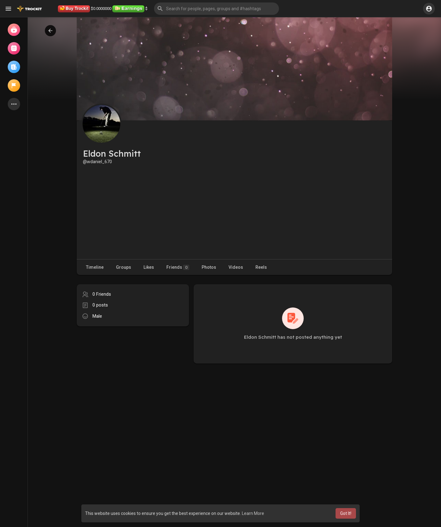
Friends (177, 267)
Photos (209, 267)
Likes (148, 267)
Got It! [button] (345, 513)
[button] (216, 8)
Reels (261, 267)
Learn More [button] (253, 513)
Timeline (95, 267)
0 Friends (101, 294)
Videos (236, 267)
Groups (123, 267)
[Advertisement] (234, 211)
